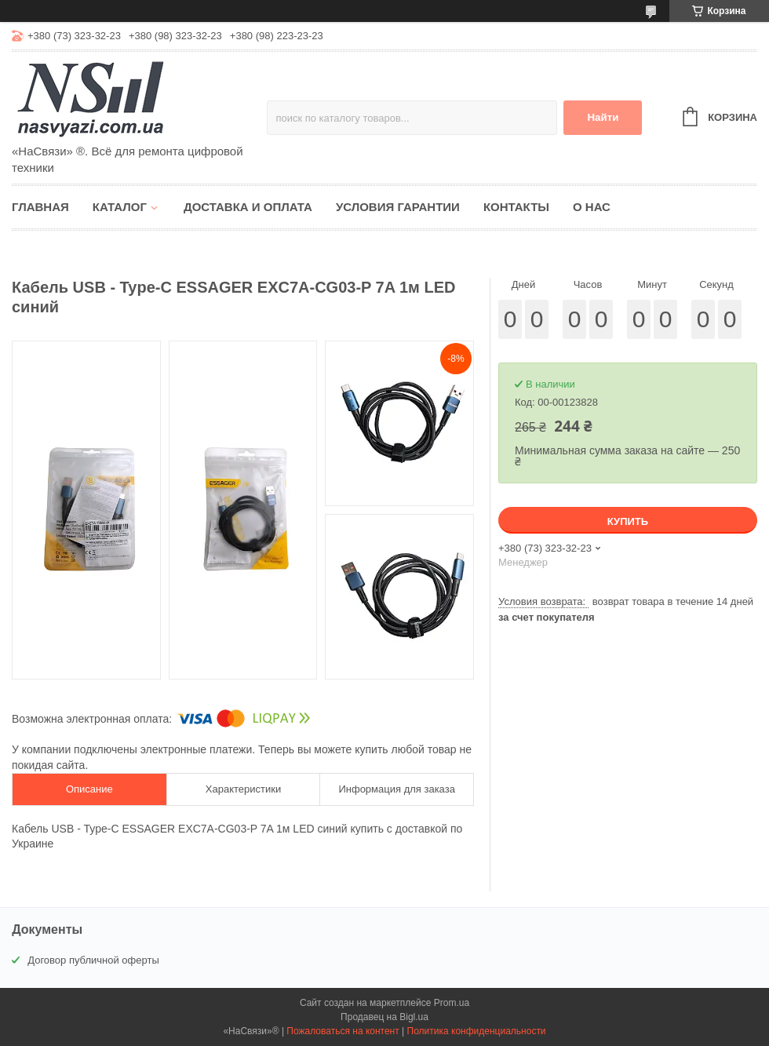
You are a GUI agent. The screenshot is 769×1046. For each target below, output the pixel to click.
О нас (591, 207)
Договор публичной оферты (93, 960)
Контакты (516, 207)
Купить (627, 521)
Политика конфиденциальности (476, 1031)
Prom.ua (451, 1002)
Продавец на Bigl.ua (384, 1016)
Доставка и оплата (248, 207)
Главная (40, 207)
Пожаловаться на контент (342, 1031)
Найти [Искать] (602, 117)
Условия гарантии (398, 207)
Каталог (120, 207)
